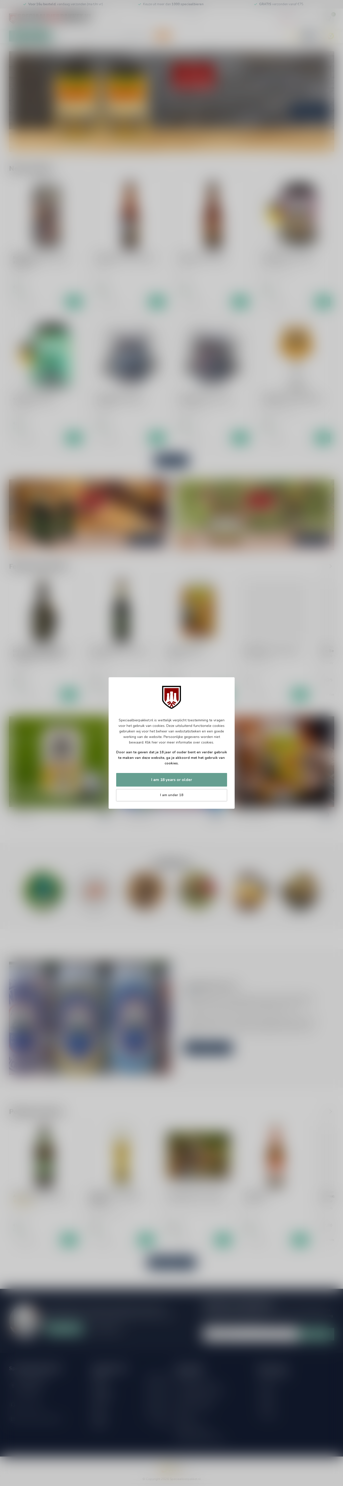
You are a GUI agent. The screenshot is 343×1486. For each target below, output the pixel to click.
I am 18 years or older (171, 779)
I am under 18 (171, 795)
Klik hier (151, 742)
